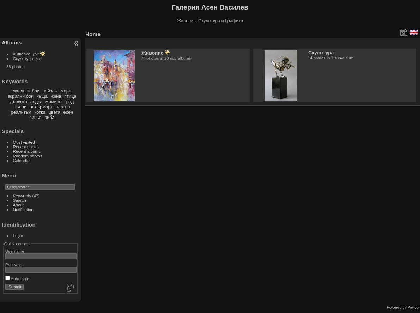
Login (18, 235)
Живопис (21, 54)
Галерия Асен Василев (210, 7)
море (66, 91)
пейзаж (50, 91)
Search (19, 200)
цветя (54, 112)
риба (49, 117)
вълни (20, 106)
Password (14, 264)
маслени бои (26, 91)
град (69, 101)
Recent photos (26, 146)
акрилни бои (20, 96)
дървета (18, 101)
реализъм (21, 112)
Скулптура (23, 58)
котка (39, 112)
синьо (35, 117)
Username (14, 251)
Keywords (22, 195)
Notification (23, 209)
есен (68, 112)
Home (93, 34)
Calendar (21, 160)
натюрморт (41, 106)
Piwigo (413, 307)
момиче (53, 101)
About (18, 205)
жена (56, 96)
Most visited (24, 142)
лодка (36, 101)
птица (70, 96)
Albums (12, 43)
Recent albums (27, 151)
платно (62, 106)
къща (42, 96)
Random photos (27, 156)
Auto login (17, 278)
